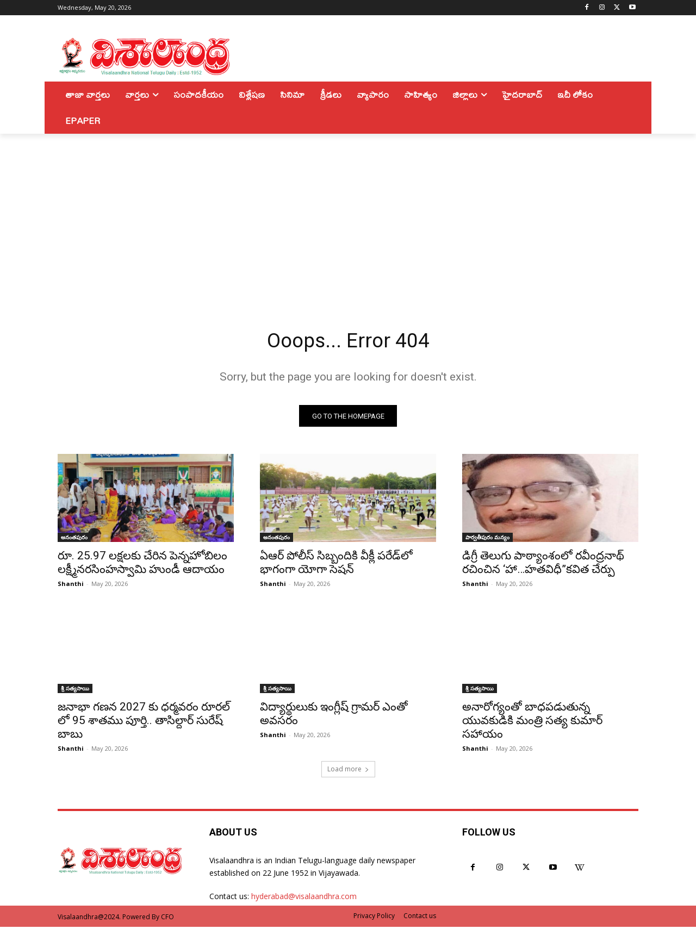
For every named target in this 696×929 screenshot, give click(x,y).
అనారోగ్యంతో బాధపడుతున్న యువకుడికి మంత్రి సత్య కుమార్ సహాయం (532, 723)
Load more (348, 771)
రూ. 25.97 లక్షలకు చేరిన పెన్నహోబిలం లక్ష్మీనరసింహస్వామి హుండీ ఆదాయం (142, 565)
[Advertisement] (348, 215)
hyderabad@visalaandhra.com (304, 899)
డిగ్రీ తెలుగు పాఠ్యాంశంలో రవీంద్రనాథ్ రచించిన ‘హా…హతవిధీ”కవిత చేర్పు (543, 565)
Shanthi (71, 586)
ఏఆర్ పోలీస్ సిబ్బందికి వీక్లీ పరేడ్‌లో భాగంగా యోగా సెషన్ (336, 565)
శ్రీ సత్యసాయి (75, 691)
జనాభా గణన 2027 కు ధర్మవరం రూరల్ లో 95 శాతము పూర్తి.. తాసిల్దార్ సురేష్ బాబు (144, 723)
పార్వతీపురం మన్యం (487, 540)
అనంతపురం (74, 540)
